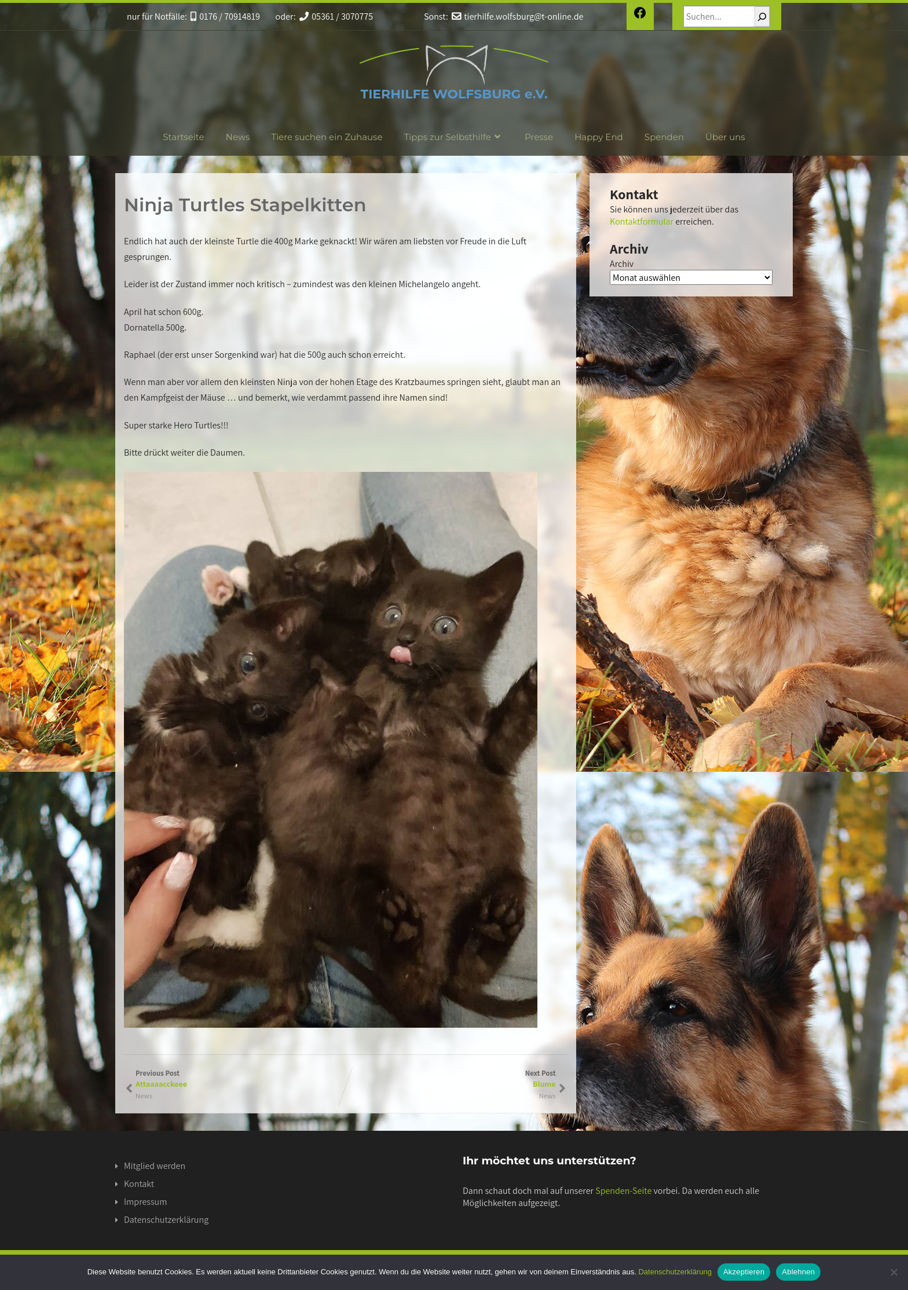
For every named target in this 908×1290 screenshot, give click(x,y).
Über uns (725, 136)
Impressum (145, 1202)
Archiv (622, 264)
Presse (539, 136)
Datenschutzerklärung (166, 1220)
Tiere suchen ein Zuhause (327, 136)
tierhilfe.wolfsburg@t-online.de (517, 16)
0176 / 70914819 (225, 16)
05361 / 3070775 (336, 16)
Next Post (451, 1078)
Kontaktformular (641, 221)
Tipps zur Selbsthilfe (453, 136)
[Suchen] (762, 16)
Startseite (183, 136)
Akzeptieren (743, 1271)
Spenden (664, 136)
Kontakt (139, 1184)
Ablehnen (798, 1271)
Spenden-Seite (623, 1191)
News (238, 136)
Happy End (598, 136)
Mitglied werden (154, 1166)
